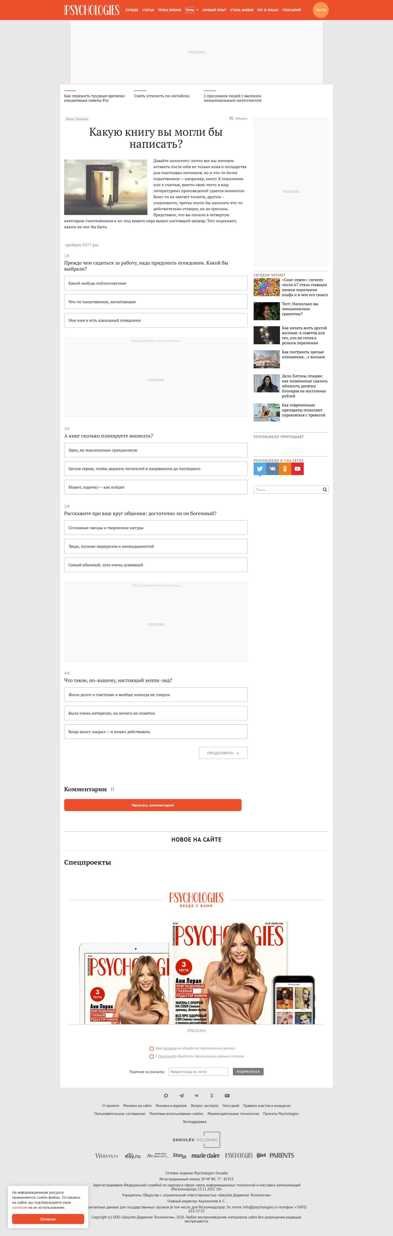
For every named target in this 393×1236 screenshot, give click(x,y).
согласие (170, 1049)
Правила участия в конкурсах (267, 1106)
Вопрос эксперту (205, 1106)
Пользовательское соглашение (119, 1114)
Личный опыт (214, 10)
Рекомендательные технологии (233, 1114)
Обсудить (238, 119)
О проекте (111, 1106)
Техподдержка (194, 1122)
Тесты (321, 10)
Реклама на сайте (137, 1106)
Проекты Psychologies (281, 1114)
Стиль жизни (241, 10)
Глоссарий (291, 10)
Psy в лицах (267, 10)
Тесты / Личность (77, 120)
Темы (189, 10)
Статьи (148, 10)
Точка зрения (169, 10)
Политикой (167, 1057)
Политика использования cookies (176, 1114)
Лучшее (131, 10)
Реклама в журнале (171, 1106)
